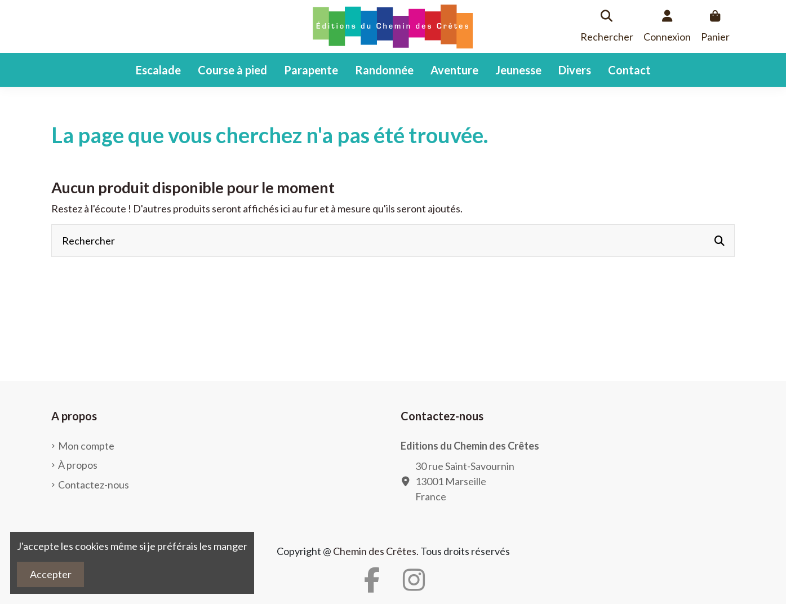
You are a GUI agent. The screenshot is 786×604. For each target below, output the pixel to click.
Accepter (51, 574)
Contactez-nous (93, 484)
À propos (77, 465)
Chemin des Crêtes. (376, 551)
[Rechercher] (719, 240)
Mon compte (86, 445)
